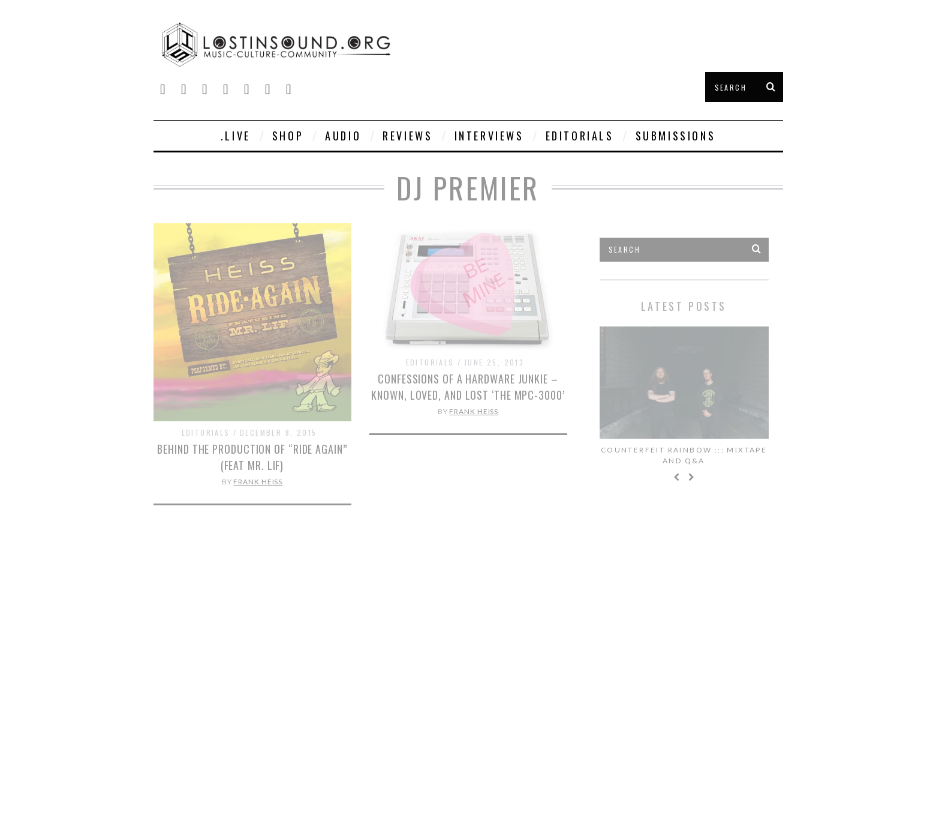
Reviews (407, 135)
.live (236, 135)
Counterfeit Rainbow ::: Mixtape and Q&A (684, 455)
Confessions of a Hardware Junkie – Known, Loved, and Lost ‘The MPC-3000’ (467, 387)
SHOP (287, 135)
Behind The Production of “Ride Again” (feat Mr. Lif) (252, 457)
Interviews (489, 135)
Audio (343, 135)
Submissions (676, 135)
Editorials (580, 135)
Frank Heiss (257, 481)
